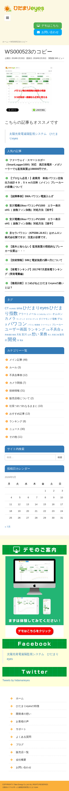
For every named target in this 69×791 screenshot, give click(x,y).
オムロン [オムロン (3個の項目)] (57, 313)
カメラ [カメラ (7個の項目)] (10, 318)
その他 (13, 437)
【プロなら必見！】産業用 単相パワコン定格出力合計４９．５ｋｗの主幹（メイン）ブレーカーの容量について (34, 182)
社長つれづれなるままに (23, 406)
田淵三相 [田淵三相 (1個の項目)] (55, 335)
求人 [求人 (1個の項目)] (49, 335)
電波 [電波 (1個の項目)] (21, 340)
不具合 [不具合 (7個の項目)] (55, 329)
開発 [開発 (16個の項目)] (12, 339)
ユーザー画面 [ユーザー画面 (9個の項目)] (16, 329)
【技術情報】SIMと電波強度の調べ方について (35, 260)
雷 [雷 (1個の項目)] (18, 340)
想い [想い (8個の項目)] (35, 334)
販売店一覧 (22, 752)
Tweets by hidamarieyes (16, 680)
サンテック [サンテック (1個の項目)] (20, 319)
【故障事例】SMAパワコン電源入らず (31, 196)
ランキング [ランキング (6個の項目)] (36, 329)
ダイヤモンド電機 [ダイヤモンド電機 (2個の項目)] (48, 319)
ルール (13, 367)
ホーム (5, 42)
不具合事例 (15, 375)
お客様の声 (22, 721)
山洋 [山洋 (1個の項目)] (29, 335)
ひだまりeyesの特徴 (27, 706)
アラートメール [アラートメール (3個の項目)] (27, 313)
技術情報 (14, 390)
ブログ (20, 744)
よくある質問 (23, 736)
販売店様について (19, 398)
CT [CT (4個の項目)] (7, 308)
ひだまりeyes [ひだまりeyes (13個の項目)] (36, 307)
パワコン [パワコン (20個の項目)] (17, 323)
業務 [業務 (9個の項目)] (43, 334)
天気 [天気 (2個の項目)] (19, 334)
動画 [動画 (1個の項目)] (14, 335)
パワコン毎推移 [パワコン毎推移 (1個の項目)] (34, 325)
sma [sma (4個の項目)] (19, 308)
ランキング (15, 421)
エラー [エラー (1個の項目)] (49, 314)
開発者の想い (23, 713)
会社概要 (21, 759)
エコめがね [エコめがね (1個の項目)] (41, 314)
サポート (21, 729)
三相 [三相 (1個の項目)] (47, 330)
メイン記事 (15, 359)
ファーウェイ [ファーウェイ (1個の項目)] (46, 325)
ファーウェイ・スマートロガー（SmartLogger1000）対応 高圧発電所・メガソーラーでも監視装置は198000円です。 (33, 164)
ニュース (14, 429)
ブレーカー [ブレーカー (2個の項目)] (57, 324)
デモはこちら (50, 25)
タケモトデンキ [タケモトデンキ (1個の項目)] (32, 319)
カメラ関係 (15, 382)
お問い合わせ (50, 32)
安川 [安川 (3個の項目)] (24, 334)
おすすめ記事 (17, 413)
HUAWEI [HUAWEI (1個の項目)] (12, 309)
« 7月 (8, 526)
